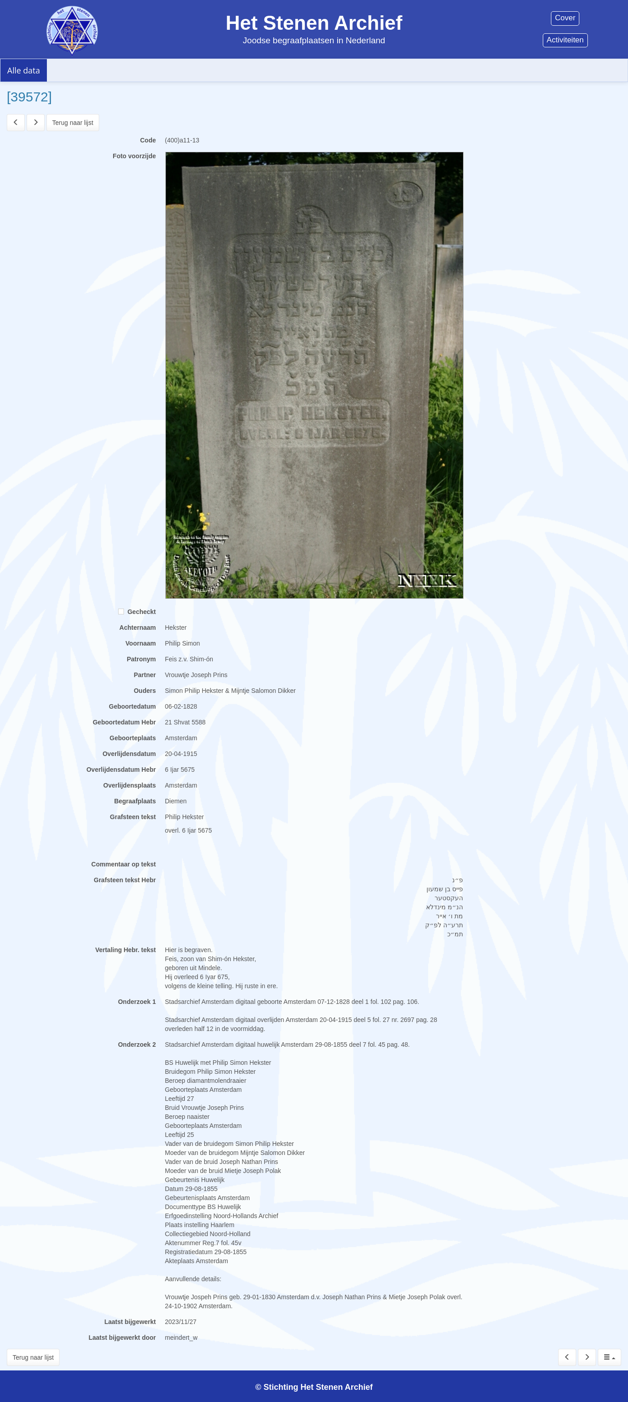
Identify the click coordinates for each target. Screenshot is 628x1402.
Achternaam (137, 627)
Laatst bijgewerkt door (122, 1337)
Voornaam (140, 643)
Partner (145, 674)
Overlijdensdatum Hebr (121, 769)
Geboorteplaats (133, 738)
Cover (565, 18)
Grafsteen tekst (133, 816)
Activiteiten (565, 40)
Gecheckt (137, 611)
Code (148, 140)
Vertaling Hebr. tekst (125, 949)
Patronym (141, 659)
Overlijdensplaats (129, 785)
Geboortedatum (132, 706)
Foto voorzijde (134, 156)
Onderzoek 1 (137, 1001)
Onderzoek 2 (137, 1044)
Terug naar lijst (72, 122)
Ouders (145, 690)
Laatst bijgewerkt (130, 1321)
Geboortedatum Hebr (124, 722)
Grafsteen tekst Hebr (125, 880)
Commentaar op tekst (124, 864)
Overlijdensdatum (129, 753)
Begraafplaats (135, 801)
